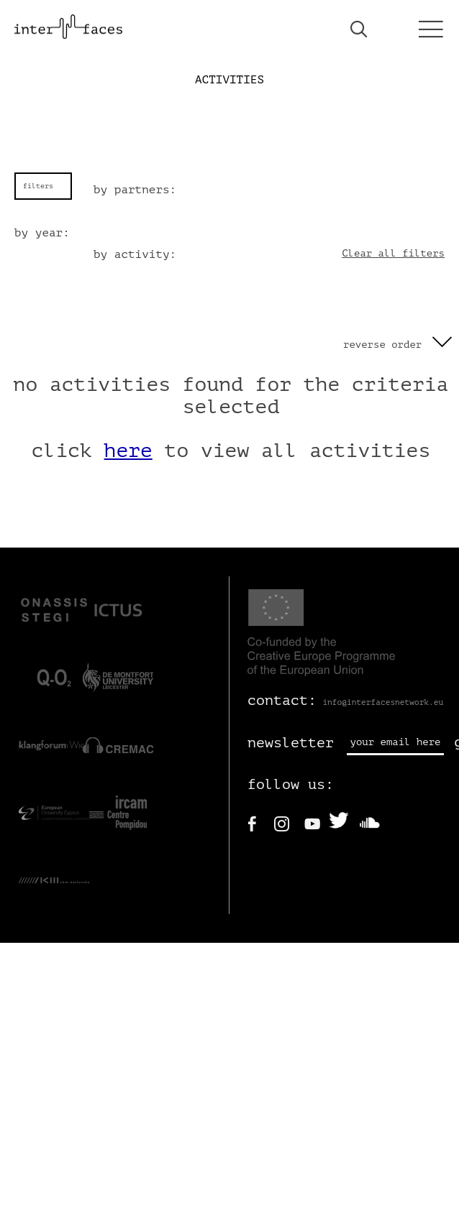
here (128, 450)
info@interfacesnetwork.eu (382, 702)
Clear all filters (393, 253)
